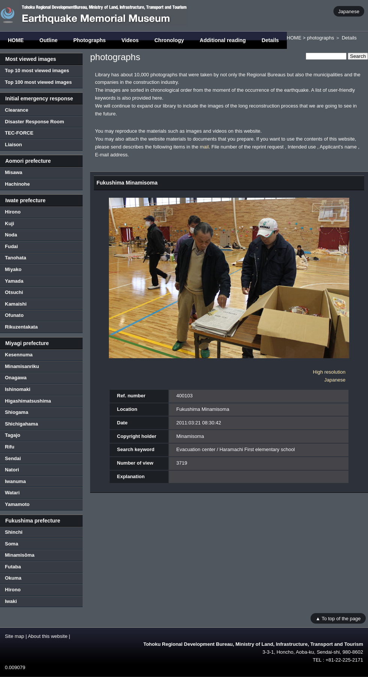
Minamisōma (20, 555)
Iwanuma (15, 481)
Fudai (11, 246)
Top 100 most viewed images (38, 82)
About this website (48, 636)
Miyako (13, 269)
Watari (12, 492)
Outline (48, 40)
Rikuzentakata (21, 327)
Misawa (13, 172)
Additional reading (223, 40)
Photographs (89, 40)
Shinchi (14, 532)
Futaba (13, 566)
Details (270, 40)
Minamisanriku (22, 366)
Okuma (13, 578)
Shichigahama (21, 424)
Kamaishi (16, 304)
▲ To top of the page (337, 618)
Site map (14, 636)
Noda (11, 235)
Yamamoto (17, 504)
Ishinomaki (17, 389)
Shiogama (16, 412)
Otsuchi (14, 292)
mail (204, 147)
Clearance (16, 110)
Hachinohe (17, 184)
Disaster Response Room (34, 121)
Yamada (14, 281)
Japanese (348, 11)
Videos (130, 40)
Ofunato (14, 315)
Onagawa (16, 377)
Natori (12, 470)
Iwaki (11, 601)
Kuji (9, 223)
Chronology (169, 40)
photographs (320, 38)
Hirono (13, 212)
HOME (16, 40)
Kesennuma (19, 354)
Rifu (9, 447)
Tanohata (15, 258)
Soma (11, 544)
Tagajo (12, 435)
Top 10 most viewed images (37, 70)
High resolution (329, 372)
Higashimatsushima (28, 401)
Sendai (13, 458)
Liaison (13, 144)
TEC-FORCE (19, 133)
